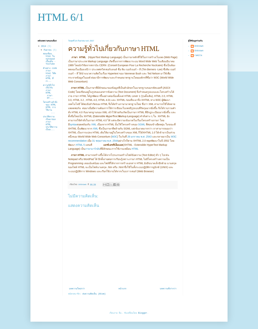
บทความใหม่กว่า (77, 289)
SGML (141, 124)
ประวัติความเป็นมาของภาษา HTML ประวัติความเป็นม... (50, 123)
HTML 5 (80, 144)
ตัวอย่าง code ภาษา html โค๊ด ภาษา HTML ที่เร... (50, 74)
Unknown (198, 46)
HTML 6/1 (61, 17)
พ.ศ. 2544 (112, 140)
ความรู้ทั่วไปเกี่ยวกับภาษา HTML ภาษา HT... (49, 91)
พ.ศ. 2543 (146, 136)
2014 (44, 46)
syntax (73, 124)
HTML (135, 148)
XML (93, 124)
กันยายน (48, 50)
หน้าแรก (122, 289)
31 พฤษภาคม (99, 140)
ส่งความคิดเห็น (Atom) (94, 294)
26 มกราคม (133, 136)
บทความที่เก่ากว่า (168, 289)
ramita (198, 55)
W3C (114, 136)
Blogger (142, 313)
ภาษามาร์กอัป (92, 148)
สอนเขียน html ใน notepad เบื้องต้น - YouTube (49, 59)
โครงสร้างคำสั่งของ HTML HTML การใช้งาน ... (50, 107)
